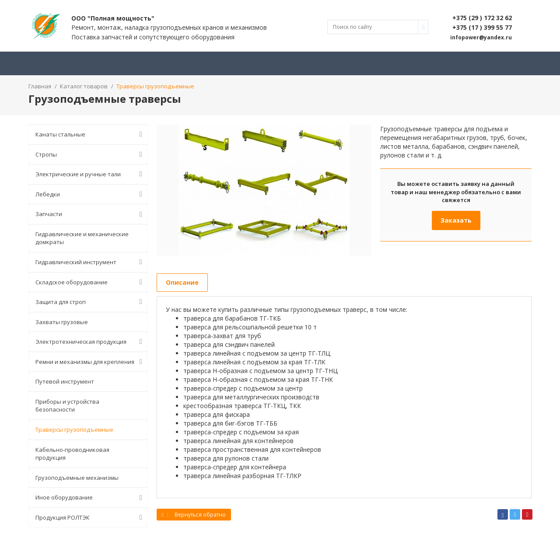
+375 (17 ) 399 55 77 (482, 27)
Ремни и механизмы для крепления (90, 361)
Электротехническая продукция (90, 341)
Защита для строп (90, 301)
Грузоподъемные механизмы (77, 478)
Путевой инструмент (64, 381)
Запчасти (90, 214)
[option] (264, 190)
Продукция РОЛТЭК (90, 517)
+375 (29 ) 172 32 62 (482, 18)
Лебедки (90, 194)
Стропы (90, 154)
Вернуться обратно (194, 514)
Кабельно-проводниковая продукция (72, 454)
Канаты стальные (90, 134)
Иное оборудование (90, 497)
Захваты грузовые (61, 322)
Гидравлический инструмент (90, 262)
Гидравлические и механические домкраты (82, 238)
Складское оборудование (90, 282)
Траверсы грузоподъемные (74, 429)
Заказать (456, 220)
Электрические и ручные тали (90, 174)
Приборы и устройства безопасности (67, 406)
